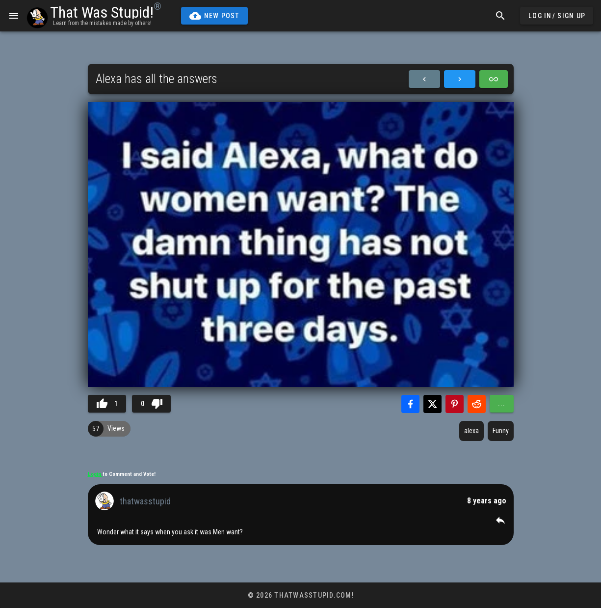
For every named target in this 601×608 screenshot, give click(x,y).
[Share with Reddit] (477, 404)
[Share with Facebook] (410, 404)
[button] (500, 520)
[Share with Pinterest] (454, 404)
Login (95, 474)
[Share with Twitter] (432, 404)
